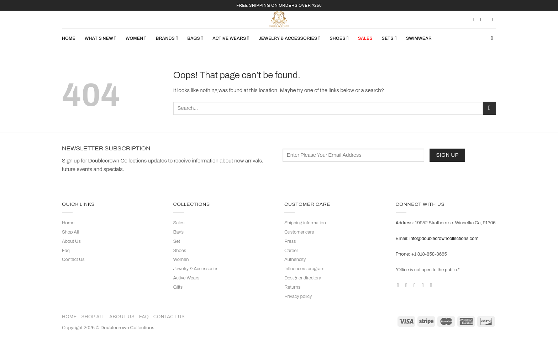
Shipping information (305, 222)
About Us (71, 241)
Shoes (179, 250)
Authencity (295, 259)
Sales (179, 222)
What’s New (100, 38)
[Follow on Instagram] (408, 285)
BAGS (195, 38)
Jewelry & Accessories (196, 268)
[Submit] (489, 108)
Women (181, 259)
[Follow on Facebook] (399, 285)
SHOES (339, 38)
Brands (167, 38)
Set (176, 241)
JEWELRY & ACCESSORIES (290, 38)
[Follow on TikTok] (416, 285)
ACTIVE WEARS (230, 38)
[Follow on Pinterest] (424, 285)
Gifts (178, 287)
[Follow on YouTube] (433, 285)
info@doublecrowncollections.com (444, 238)
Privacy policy (298, 296)
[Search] (493, 38)
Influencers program (304, 268)
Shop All (70, 232)
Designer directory (302, 278)
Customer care (299, 232)
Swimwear (419, 38)
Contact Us (73, 259)
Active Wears (186, 278)
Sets (389, 38)
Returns (292, 287)
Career (291, 250)
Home (68, 38)
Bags (178, 232)
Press (290, 241)
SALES (365, 38)
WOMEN (136, 38)
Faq (66, 250)
